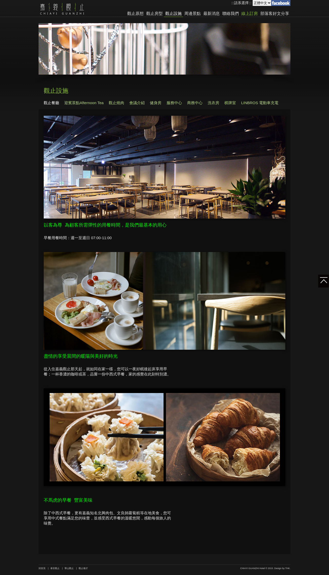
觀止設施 (173, 14)
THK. (287, 568)
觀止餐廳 (51, 103)
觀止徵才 (83, 568)
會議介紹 (137, 103)
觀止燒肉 (116, 103)
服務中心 (174, 103)
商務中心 (195, 103)
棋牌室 (230, 103)
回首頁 (42, 568)
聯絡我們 (230, 14)
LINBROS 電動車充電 (259, 103)
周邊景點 (192, 14)
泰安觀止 (55, 568)
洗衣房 (213, 103)
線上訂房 (249, 14)
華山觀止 (69, 568)
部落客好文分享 (274, 14)
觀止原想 (135, 14)
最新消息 (211, 14)
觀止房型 (154, 14)
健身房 (155, 103)
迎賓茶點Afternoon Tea (84, 103)
